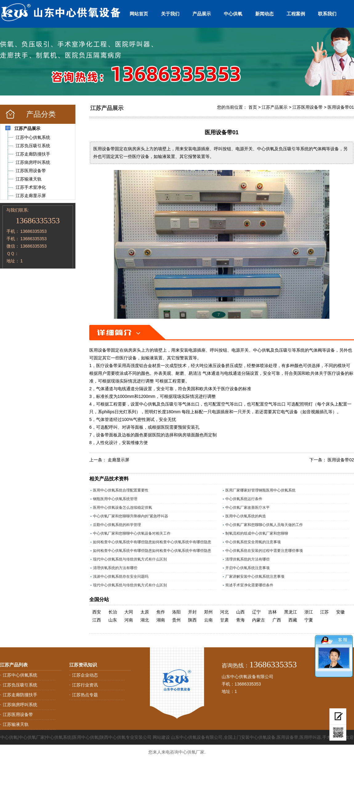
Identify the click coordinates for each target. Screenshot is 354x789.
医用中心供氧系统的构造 (245, 516)
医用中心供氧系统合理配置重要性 (120, 490)
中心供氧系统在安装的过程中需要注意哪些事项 (264, 550)
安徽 (340, 611)
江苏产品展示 (275, 107)
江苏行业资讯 (85, 684)
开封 (192, 611)
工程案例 (296, 13)
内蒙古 (258, 619)
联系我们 (327, 13)
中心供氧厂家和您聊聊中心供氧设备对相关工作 (132, 533)
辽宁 (256, 611)
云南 (208, 619)
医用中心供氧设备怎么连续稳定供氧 (122, 507)
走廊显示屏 (118, 459)
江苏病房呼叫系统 (20, 704)
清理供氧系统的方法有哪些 (247, 559)
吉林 (272, 611)
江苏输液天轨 (16, 724)
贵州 (176, 619)
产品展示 (201, 13)
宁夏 (308, 619)
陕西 (192, 619)
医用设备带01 (341, 107)
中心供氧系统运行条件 (243, 499)
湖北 (144, 619)
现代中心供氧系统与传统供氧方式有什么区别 (130, 559)
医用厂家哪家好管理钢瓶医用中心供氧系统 (260, 490)
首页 (252, 107)
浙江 (308, 611)
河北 (224, 611)
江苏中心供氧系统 (20, 675)
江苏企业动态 (85, 675)
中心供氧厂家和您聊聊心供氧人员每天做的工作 (264, 525)
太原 (144, 611)
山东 (112, 619)
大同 (128, 611)
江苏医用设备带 (307, 107)
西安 (96, 611)
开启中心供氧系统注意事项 (247, 568)
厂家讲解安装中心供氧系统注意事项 (254, 576)
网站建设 (161, 737)
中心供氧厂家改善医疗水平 (247, 507)
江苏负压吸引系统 (20, 684)
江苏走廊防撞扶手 (20, 694)
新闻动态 (264, 13)
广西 (276, 619)
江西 (96, 619)
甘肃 (224, 619)
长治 (112, 611)
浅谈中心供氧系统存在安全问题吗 (120, 576)
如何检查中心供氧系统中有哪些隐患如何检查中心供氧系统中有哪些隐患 (152, 542)
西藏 (292, 619)
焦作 (160, 611)
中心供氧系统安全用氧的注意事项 (253, 542)
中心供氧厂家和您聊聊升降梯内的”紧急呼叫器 (130, 516)
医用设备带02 (341, 459)
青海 (240, 619)
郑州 (208, 611)
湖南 (160, 619)
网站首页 (139, 13)
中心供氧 (233, 13)
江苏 (324, 611)
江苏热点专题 (85, 694)
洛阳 (176, 611)
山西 (240, 611)
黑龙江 (290, 611)
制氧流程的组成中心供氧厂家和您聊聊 (256, 533)
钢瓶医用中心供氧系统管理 (115, 499)
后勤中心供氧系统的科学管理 (117, 525)
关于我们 (170, 13)
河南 (128, 619)
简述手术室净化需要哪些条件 (249, 585)
